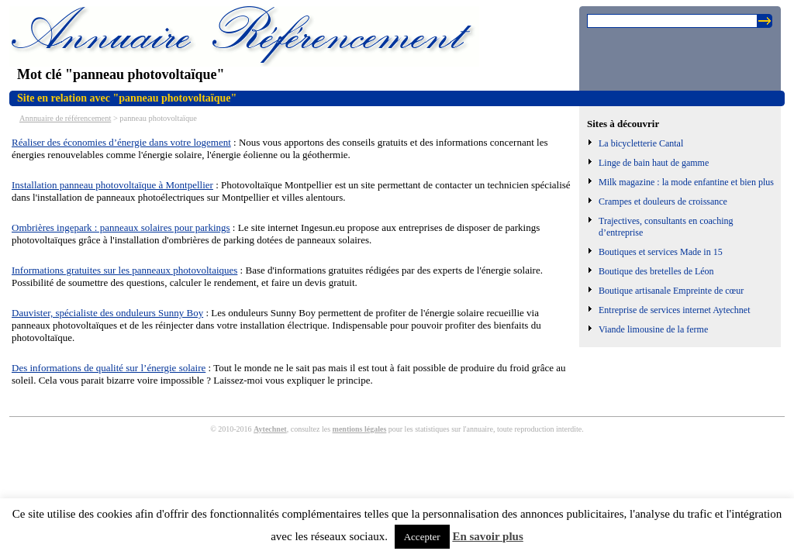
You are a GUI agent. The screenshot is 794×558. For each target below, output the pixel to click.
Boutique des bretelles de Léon (656, 271)
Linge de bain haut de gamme (654, 162)
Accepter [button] (422, 536)
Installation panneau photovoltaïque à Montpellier (112, 185)
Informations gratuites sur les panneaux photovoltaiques (124, 270)
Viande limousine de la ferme (653, 329)
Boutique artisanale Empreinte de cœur (671, 290)
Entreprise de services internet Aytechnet (675, 310)
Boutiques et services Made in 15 (661, 251)
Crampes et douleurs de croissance (663, 201)
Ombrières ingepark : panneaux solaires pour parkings (121, 227)
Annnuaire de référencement (65, 118)
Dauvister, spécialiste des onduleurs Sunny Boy (107, 313)
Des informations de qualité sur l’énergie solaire (108, 368)
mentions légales (360, 429)
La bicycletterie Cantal (641, 143)
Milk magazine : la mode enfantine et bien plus (686, 182)
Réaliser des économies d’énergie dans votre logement (121, 142)
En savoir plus (487, 536)
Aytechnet (270, 429)
